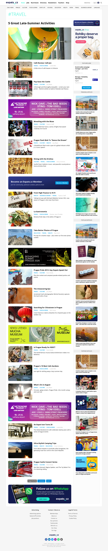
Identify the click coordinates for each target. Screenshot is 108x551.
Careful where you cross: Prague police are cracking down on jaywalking (86, 133)
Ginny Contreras (61, 161)
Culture (24, 7)
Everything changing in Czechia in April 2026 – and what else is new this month (86, 323)
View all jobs (86, 88)
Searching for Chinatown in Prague (48, 307)
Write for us (54, 525)
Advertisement (96, 26)
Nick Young (53, 310)
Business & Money (86, 7)
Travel (77, 7)
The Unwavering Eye (42, 289)
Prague (18, 7)
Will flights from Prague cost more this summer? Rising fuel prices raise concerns (86, 214)
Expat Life (42, 7)
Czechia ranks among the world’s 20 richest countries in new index (85, 112)
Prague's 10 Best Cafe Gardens (46, 366)
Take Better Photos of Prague (46, 230)
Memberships (54, 513)
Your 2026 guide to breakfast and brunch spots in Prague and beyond (86, 473)
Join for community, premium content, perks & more (27, 185)
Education (58, 7)
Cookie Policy (72, 518)
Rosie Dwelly (50, 273)
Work (71, 7)
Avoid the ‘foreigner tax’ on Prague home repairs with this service (86, 432)
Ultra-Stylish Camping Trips (45, 443)
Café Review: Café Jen (42, 63)
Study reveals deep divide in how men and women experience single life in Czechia (85, 345)
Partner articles (86, 351)
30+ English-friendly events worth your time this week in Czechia (86, 173)
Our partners (54, 521)
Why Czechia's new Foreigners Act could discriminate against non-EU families (86, 261)
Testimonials (54, 523)
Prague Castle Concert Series (45, 462)
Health (65, 7)
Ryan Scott (57, 233)
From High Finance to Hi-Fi (45, 193)
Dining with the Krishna (43, 159)
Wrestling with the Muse (44, 121)
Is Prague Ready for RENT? (44, 347)
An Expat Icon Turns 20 (43, 424)
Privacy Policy (73, 516)
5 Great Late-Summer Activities (31, 23)
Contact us (54, 518)
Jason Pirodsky (58, 214)
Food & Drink (33, 7)
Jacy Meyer (49, 84)
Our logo (54, 530)
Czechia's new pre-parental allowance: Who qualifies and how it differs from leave (85, 302)
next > (49, 481)
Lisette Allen (53, 65)
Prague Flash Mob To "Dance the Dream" (50, 140)
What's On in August (42, 385)
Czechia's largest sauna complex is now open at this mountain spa (86, 153)
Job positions (35, 518)
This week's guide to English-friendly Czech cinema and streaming (85, 194)
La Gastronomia (40, 211)
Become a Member (62, 183)
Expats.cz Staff (50, 124)
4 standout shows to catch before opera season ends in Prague (86, 392)
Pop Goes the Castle (42, 81)
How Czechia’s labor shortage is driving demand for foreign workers (86, 453)
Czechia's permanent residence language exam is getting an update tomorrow (86, 281)
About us (54, 516)
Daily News (10, 7)
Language (97, 7)
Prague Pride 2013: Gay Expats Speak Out (51, 270)
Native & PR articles (35, 516)
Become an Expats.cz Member (26, 181)
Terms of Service (72, 513)
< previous (41, 481)
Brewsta (52, 214)
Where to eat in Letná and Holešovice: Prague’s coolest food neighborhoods (85, 412)
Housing (49, 7)
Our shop (54, 528)
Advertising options (35, 513)
